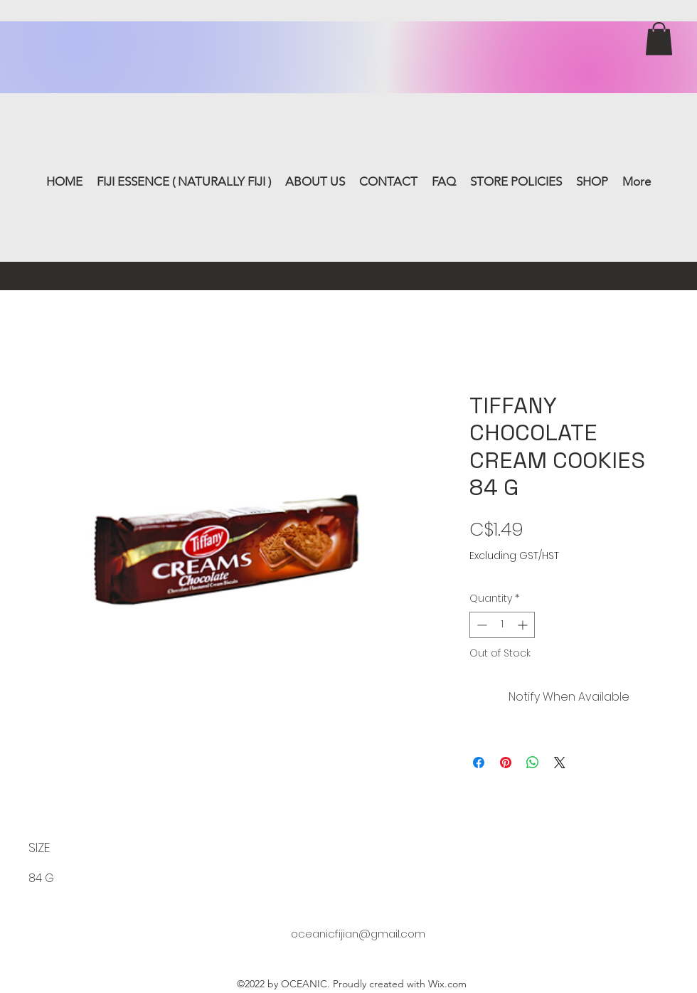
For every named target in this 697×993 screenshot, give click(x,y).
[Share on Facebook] (478, 762)
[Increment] (524, 624)
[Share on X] (559, 762)
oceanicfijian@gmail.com (358, 933)
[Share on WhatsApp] (532, 762)
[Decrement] (480, 624)
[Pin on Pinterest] (505, 762)
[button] (659, 38)
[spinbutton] (502, 624)
